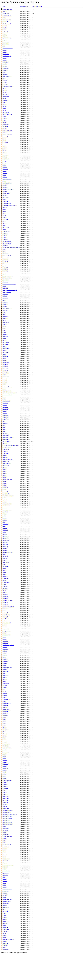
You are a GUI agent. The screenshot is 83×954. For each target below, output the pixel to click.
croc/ (4, 138)
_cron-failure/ (7, 15)
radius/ (5, 651)
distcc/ (5, 177)
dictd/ (4, 171)
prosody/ (5, 616)
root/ (4, 681)
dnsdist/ (5, 185)
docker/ (5, 191)
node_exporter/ (7, 510)
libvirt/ (5, 403)
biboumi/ (5, 74)
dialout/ (5, 169)
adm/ (4, 17)
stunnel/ (5, 794)
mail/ (4, 429)
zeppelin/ (5, 943)
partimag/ (5, 566)
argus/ (4, 40)
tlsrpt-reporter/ (8, 836)
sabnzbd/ (5, 695)
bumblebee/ (6, 96)
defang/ (5, 157)
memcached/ (6, 435)
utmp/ (4, 883)
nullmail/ (5, 524)
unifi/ (4, 869)
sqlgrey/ (5, 768)
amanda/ (5, 25)
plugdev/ (5, 586)
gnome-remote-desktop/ (9, 284)
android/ (5, 32)
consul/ (5, 132)
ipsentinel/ (6, 362)
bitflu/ (5, 82)
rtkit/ (4, 691)
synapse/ (5, 806)
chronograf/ (6, 112)
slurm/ (4, 733)
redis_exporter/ (7, 667)
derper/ (5, 163)
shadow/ (5, 727)
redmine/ (5, 669)
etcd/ (4, 215)
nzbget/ (5, 528)
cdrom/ (4, 106)
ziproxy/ (5, 945)
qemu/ (4, 637)
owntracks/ (6, 562)
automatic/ (6, 54)
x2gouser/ (5, 931)
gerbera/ (5, 272)
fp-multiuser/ (7, 243)
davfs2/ (5, 148)
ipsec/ (4, 360)
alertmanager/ (7, 23)
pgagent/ (5, 576)
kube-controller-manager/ (10, 393)
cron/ (4, 140)
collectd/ (5, 126)
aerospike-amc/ (7, 19)
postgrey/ (5, 608)
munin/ (4, 473)
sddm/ (4, 719)
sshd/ (4, 772)
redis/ (4, 665)
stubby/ (5, 792)
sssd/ (4, 776)
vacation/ (5, 891)
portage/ (5, 594)
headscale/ (6, 322)
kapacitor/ (6, 376)
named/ (4, 485)
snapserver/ (6, 744)
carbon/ (5, 104)
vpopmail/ (5, 921)
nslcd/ (4, 518)
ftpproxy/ (5, 253)
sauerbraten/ (6, 709)
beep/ (4, 72)
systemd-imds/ (7, 812)
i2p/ (4, 330)
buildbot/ (5, 94)
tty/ (4, 856)
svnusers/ (5, 802)
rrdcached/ (6, 683)
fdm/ (4, 225)
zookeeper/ (6, 949)
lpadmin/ (5, 423)
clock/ (4, 120)
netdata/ (5, 487)
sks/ (4, 731)
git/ (4, 274)
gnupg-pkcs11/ (7, 292)
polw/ (4, 590)
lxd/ (4, 427)
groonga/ (5, 310)
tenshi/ (5, 832)
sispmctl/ (5, 729)
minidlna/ (5, 453)
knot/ (4, 389)
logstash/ (5, 417)
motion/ (5, 467)
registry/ (5, 675)
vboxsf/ (5, 905)
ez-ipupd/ (5, 219)
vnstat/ (5, 919)
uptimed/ (5, 875)
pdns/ (4, 572)
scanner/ (5, 713)
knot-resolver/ (7, 387)
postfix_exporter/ (8, 600)
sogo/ (4, 756)
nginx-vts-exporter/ (8, 495)
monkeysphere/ (7, 463)
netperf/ (5, 491)
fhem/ (4, 229)
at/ (4, 46)
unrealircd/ (6, 871)
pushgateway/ (6, 631)
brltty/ (5, 92)
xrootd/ (5, 935)
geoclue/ (5, 270)
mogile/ (5, 455)
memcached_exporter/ (8, 437)
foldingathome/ (7, 241)
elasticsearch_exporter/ (10, 205)
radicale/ (5, 649)
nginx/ (4, 497)
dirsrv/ (5, 173)
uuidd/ (4, 887)
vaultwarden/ (6, 901)
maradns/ (5, 433)
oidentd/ (5, 530)
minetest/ (5, 451)
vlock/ (4, 917)
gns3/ (4, 286)
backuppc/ (5, 62)
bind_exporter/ (7, 76)
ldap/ (4, 399)
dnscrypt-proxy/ (7, 183)
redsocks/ (5, 671)
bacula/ (5, 64)
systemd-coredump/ (8, 810)
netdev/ (5, 489)
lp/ (4, 421)
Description (39, 6)
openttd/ (5, 548)
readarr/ (5, 659)
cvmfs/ (4, 146)
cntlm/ (4, 122)
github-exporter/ (8, 276)
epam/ (4, 209)
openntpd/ (5, 544)
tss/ (4, 852)
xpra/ (4, 933)
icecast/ (5, 334)
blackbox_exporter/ (8, 86)
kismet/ (5, 382)
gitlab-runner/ (7, 278)
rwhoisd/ (5, 693)
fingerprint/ (6, 231)
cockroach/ (6, 124)
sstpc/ (4, 778)
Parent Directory (8, 9)
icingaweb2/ (6, 344)
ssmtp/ (4, 774)
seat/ (4, 721)
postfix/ (5, 598)
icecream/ (5, 336)
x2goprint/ (6, 929)
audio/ (4, 52)
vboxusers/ (6, 907)
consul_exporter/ (8, 134)
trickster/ (6, 846)
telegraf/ (5, 830)
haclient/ (5, 316)
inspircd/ (5, 356)
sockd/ (4, 754)
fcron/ (4, 223)
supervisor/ (6, 798)
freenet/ (5, 245)
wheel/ (4, 925)
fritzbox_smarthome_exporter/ (11, 247)
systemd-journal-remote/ (10, 814)
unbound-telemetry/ (8, 865)
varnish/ (5, 895)
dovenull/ (5, 197)
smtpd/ (4, 740)
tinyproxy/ (6, 834)
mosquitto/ (6, 465)
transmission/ (7, 844)
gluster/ (5, 282)
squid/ (4, 770)
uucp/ (4, 885)
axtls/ (4, 60)
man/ (4, 431)
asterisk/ (5, 44)
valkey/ (5, 893)
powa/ (4, 610)
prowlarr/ (5, 618)
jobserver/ (6, 372)
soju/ (4, 758)
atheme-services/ (8, 48)
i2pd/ (4, 332)
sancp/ (4, 701)
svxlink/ (5, 804)
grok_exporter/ (7, 308)
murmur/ (5, 475)
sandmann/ (5, 705)
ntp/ (4, 522)
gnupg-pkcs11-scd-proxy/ (10, 290)
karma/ (4, 378)
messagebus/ (6, 439)
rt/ (4, 689)
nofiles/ (5, 512)
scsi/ (4, 717)
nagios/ (5, 483)
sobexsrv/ (5, 752)
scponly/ (5, 715)
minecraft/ (6, 449)
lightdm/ (5, 407)
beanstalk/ (6, 68)
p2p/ (4, 564)
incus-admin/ (6, 348)
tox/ (4, 842)
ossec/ (4, 560)
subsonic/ (5, 796)
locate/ (5, 413)
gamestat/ (5, 259)
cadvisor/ (5, 100)
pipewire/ (5, 578)
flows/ (4, 237)
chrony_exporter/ (8, 114)
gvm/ (4, 312)
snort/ (4, 750)
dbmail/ (5, 151)
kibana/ (5, 380)
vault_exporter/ (7, 899)
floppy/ (5, 235)
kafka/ (4, 374)
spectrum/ (5, 764)
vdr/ (4, 909)
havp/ (4, 320)
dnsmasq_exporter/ (8, 189)
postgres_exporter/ (8, 606)
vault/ (4, 897)
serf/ (4, 723)
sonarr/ (5, 760)
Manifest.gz (6, 13)
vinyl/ (4, 915)
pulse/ (4, 625)
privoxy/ (5, 612)
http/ (4, 326)
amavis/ (5, 27)
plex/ (4, 584)
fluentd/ (5, 239)
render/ (5, 677)
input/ (4, 354)
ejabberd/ (5, 201)
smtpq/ (4, 742)
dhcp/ (4, 165)
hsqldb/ (5, 324)
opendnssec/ (6, 540)
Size (33, 6)
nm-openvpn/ (6, 506)
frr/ (4, 249)
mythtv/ (5, 481)
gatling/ (5, 261)
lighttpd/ (5, 409)
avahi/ (4, 58)
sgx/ (4, 725)
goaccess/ (5, 294)
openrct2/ (5, 546)
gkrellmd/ (5, 280)
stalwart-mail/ (7, 780)
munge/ (4, 471)
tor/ (4, 840)
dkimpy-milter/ (7, 179)
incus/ (4, 350)
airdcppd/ (5, 21)
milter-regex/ (7, 447)
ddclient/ (5, 155)
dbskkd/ (5, 153)
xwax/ (4, 937)
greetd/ (5, 306)
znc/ (4, 947)
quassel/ (5, 641)
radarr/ (5, 647)
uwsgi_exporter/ (7, 889)
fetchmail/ (6, 227)
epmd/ (4, 211)
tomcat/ (5, 838)
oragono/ (5, 558)
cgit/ (4, 110)
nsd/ (4, 516)
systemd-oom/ (6, 820)
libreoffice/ (6, 401)
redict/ (5, 663)
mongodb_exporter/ (8, 459)
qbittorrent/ (6, 635)
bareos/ (5, 66)
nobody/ (5, 508)
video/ (4, 913)
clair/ (4, 116)
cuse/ (4, 144)
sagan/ (4, 697)
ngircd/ (5, 499)
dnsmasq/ (5, 187)
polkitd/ (5, 588)
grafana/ (5, 302)
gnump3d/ (5, 288)
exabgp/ (5, 217)
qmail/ (4, 639)
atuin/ (4, 50)
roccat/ (5, 679)
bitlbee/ (5, 84)
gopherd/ (5, 298)
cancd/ (4, 102)
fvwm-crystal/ (7, 255)
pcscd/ (4, 570)
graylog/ (5, 304)
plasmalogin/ (6, 582)
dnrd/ (4, 181)
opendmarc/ (6, 538)
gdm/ (4, 265)
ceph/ (4, 108)
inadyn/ (5, 346)
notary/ (5, 514)
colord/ (5, 128)
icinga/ (5, 340)
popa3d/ (5, 592)
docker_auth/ (6, 193)
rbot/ (4, 657)
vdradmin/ (5, 911)
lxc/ (4, 425)
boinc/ (4, 88)
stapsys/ (5, 784)
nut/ (4, 526)
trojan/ (5, 848)
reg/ (4, 673)
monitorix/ (6, 461)
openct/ (5, 534)
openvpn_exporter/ (8, 552)
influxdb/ (5, 352)
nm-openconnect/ (7, 504)
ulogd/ (4, 863)
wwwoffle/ (5, 927)
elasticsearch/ (7, 203)
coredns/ (5, 136)
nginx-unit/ (6, 493)
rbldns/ (5, 655)
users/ (4, 879)
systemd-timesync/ (8, 824)
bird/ (4, 78)
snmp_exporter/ (7, 748)
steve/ (4, 790)
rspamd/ (5, 687)
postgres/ (5, 604)
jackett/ (5, 366)
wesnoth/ (5, 923)
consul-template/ (8, 130)
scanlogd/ (5, 711)
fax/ (4, 221)
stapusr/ (5, 786)
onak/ (4, 532)
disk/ (4, 175)
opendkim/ (5, 536)
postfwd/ (5, 602)
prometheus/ (6, 614)
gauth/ (4, 263)
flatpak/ (5, 233)
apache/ (5, 36)
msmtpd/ (5, 469)
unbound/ (5, 867)
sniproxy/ (5, 746)
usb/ (4, 877)
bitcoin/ (5, 80)
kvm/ (4, 397)
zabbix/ (5, 941)
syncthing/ (6, 808)
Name (4, 6)
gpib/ (4, 300)
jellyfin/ (5, 368)
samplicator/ (6, 699)
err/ (4, 213)
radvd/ (4, 653)
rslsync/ (5, 685)
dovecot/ (5, 195)
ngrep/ (4, 501)
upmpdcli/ (5, 873)
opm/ (4, 554)
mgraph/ (5, 443)
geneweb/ (5, 268)
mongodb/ (5, 457)
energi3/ (5, 207)
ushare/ (5, 881)
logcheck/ (5, 415)
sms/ (4, 737)
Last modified (24, 6)
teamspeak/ (6, 828)
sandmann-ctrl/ (7, 703)
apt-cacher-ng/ (7, 38)
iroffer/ (5, 364)
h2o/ (4, 314)
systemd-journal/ (8, 816)
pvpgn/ (4, 633)
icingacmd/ (6, 342)
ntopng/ (5, 520)
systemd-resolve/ (8, 822)
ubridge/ (5, 861)
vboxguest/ (6, 903)
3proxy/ (5, 11)
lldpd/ (4, 411)
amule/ (4, 29)
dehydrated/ (6, 159)
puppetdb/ (5, 629)
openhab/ (5, 542)
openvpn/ (5, 550)
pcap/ (4, 568)
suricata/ (5, 800)
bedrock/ (5, 70)
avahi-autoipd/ (7, 56)
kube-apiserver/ (7, 391)
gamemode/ (5, 257)
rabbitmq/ (5, 643)
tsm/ (4, 850)
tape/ (4, 826)
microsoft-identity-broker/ (11, 445)
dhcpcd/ (5, 167)
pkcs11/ (5, 580)
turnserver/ (6, 859)
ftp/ (4, 251)
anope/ (4, 34)
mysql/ (4, 477)
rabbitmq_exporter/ (8, 645)
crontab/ (5, 142)
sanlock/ (5, 707)
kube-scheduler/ (7, 395)
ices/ (4, 338)
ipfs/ (4, 358)
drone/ (4, 199)
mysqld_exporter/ (8, 479)
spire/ (4, 766)
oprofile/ (5, 556)
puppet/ (5, 627)
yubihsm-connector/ (8, 939)
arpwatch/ (5, 42)
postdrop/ (5, 596)
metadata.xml (6, 441)
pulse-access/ (7, 623)
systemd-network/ (8, 818)
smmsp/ (4, 735)
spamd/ (4, 762)
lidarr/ (5, 405)
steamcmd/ (5, 788)
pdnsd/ (4, 574)
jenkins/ (5, 370)
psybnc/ (5, 620)
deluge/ (5, 161)
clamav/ (5, 118)
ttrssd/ (5, 854)
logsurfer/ (6, 419)
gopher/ (5, 296)
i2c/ (4, 328)
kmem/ (4, 384)
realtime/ (5, 661)
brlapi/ (5, 90)
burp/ (4, 98)
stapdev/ (5, 782)
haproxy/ (5, 318)
